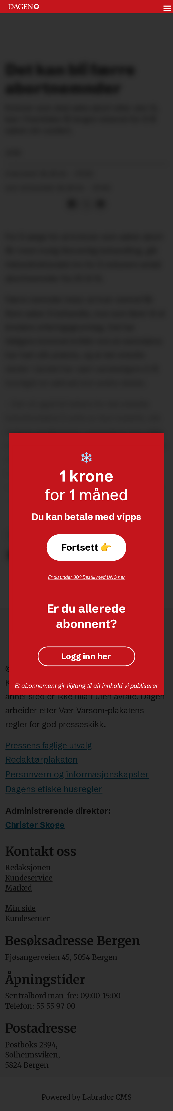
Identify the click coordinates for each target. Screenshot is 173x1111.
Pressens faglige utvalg (48, 745)
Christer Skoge (35, 825)
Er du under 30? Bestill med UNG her (86, 577)
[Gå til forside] (24, 6)
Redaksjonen (28, 867)
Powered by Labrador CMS (86, 1097)
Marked (18, 888)
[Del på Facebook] (72, 204)
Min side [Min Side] (20, 908)
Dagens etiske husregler (53, 789)
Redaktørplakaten (41, 759)
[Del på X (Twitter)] (86, 204)
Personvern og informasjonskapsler (77, 774)
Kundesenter (27, 918)
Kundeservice (28, 878)
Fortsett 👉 (86, 547)
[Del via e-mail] (100, 204)
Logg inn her (86, 656)
